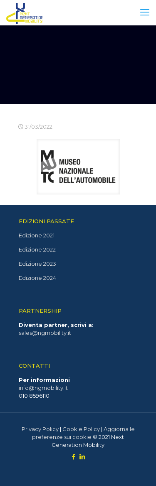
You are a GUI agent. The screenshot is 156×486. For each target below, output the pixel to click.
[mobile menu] (145, 12)
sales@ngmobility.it (45, 332)
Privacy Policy (40, 429)
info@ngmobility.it (43, 387)
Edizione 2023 (37, 263)
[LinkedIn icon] (82, 457)
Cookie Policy (81, 429)
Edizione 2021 (36, 235)
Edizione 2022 (37, 249)
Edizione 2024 (37, 277)
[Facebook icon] (74, 457)
